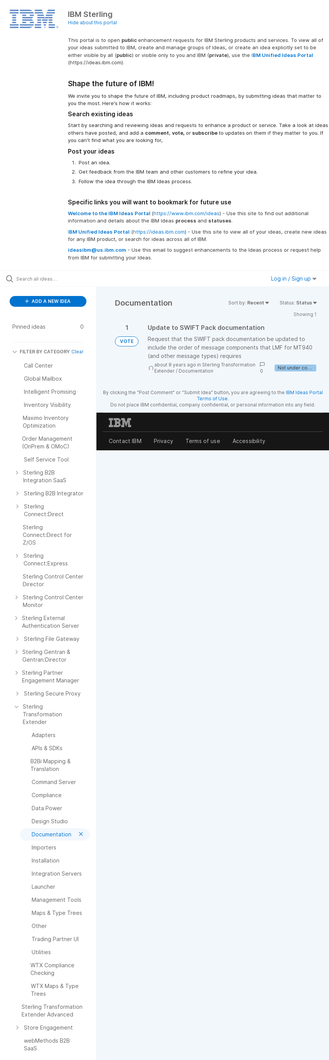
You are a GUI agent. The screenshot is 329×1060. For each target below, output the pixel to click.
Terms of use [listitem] (203, 441)
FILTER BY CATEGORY (41, 351)
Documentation (196, 371)
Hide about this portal (92, 22)
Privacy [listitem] (163, 441)
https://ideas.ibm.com (159, 232)
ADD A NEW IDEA (48, 301)
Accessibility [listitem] (249, 441)
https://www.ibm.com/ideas (186, 213)
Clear (77, 351)
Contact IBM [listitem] (125, 441)
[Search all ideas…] (52, 278)
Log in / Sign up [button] (294, 278)
